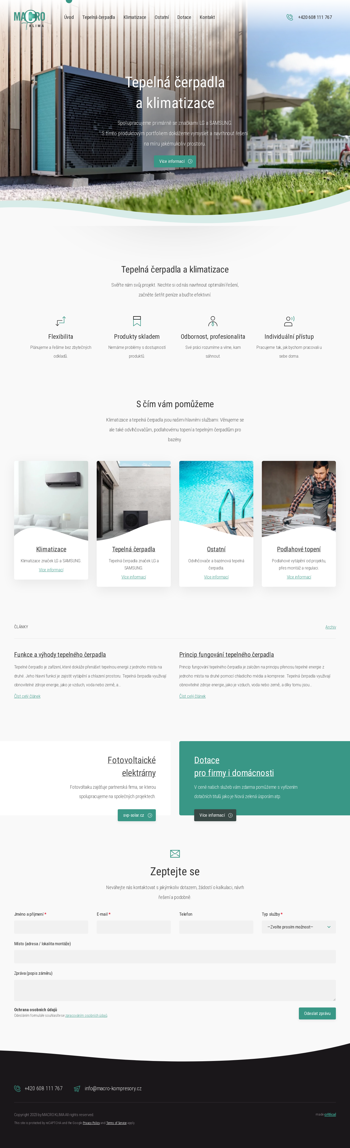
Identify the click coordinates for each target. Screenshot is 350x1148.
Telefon (185, 914)
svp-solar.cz (137, 815)
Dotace (184, 17)
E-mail (104, 914)
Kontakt (207, 17)
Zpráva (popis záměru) (33, 973)
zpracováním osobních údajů (86, 1015)
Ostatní (162, 17)
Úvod (69, 17)
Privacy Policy (91, 1123)
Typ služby (272, 914)
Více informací (175, 161)
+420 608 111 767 (38, 1088)
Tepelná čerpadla (98, 17)
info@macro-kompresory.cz (108, 1088)
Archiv (330, 627)
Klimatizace (135, 17)
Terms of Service (116, 1123)
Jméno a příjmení (30, 914)
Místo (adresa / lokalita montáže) (42, 943)
